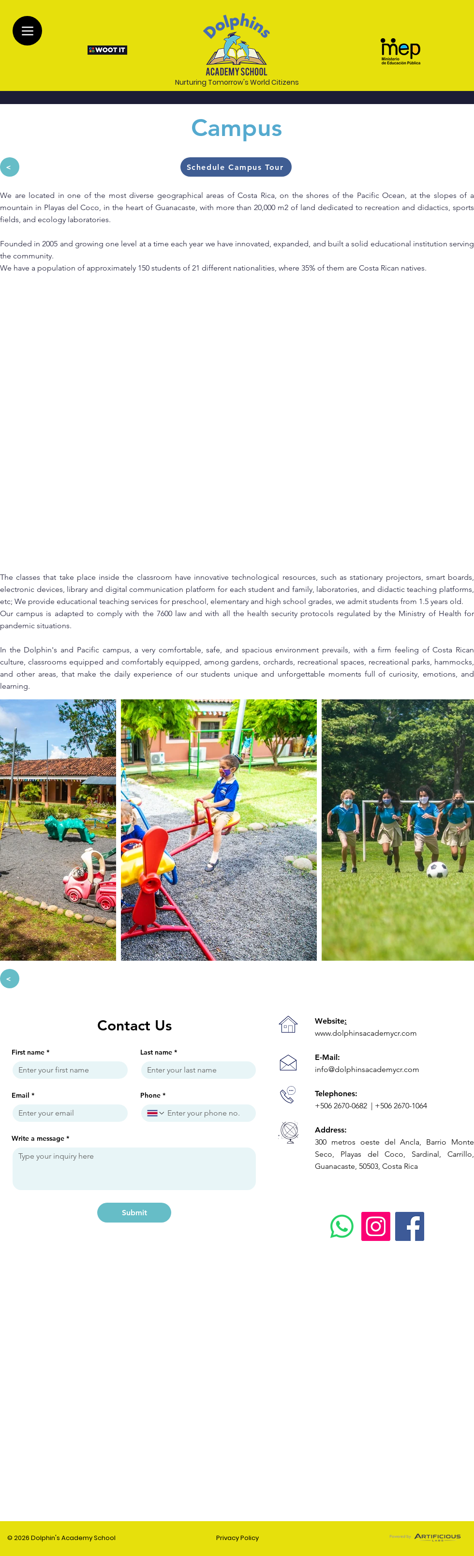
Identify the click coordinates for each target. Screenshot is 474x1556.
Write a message (40, 1138)
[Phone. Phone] (207, 1113)
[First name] (67, 1070)
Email (23, 1095)
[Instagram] (375, 1226)
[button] (236, 167)
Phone (152, 1095)
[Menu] (27, 30)
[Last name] (196, 1070)
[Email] (67, 1113)
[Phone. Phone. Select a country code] (156, 1113)
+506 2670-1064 (401, 1105)
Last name (158, 1052)
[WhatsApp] (341, 1226)
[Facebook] (409, 1226)
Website (331, 1021)
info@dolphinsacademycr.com (367, 1069)
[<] (9, 167)
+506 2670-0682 (342, 1105)
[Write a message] (134, 1168)
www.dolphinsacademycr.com (366, 1033)
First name (30, 1052)
